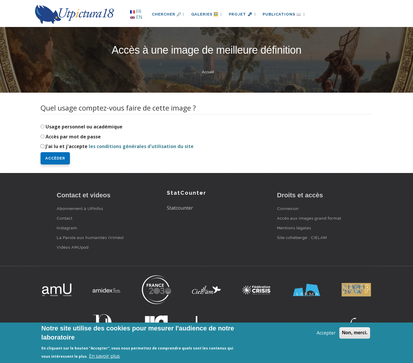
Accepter (326, 333)
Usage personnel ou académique (84, 126)
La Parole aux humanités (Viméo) (90, 237)
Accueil (208, 71)
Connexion (288, 208)
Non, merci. (354, 332)
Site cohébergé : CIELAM (302, 237)
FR (135, 11)
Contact (65, 218)
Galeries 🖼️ (207, 14)
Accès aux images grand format (309, 218)
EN (136, 17)
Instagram (67, 227)
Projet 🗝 (243, 14)
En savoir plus (104, 356)
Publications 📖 (284, 14)
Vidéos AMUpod (73, 247)
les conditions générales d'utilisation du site (141, 146)
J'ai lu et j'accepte (120, 146)
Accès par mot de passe (73, 136)
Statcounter (180, 208)
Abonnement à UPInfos (80, 208)
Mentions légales (294, 227)
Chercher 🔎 (168, 14)
